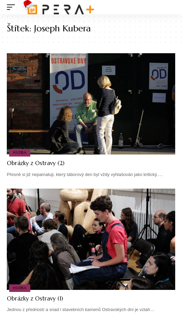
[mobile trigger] (12, 7)
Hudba (20, 152)
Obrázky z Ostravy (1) (35, 298)
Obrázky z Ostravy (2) (35, 163)
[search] (170, 7)
